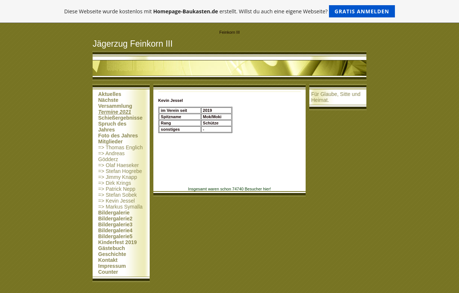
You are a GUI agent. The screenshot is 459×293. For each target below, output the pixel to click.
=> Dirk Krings (114, 183)
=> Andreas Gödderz (111, 156)
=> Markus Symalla (120, 207)
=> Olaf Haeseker (118, 165)
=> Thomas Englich (120, 147)
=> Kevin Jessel (116, 201)
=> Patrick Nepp (116, 189)
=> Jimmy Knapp (117, 177)
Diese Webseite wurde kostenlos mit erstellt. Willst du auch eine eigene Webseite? (229, 11)
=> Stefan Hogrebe (120, 171)
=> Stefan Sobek (117, 195)
